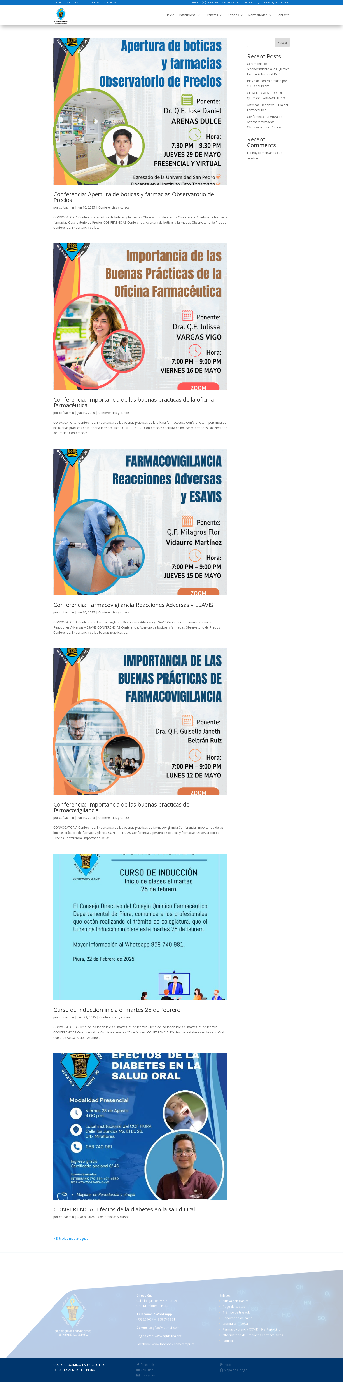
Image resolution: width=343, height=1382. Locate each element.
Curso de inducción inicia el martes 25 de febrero (116, 1010)
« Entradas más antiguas (70, 1238)
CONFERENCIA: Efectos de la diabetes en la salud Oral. (124, 1209)
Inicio (170, 15)
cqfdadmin (66, 207)
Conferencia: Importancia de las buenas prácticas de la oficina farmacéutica (133, 402)
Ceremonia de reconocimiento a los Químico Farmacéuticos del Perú (268, 69)
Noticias (233, 15)
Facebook (284, 2)
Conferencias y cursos (114, 207)
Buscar (282, 42)
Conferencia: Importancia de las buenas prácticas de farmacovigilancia (121, 807)
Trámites (211, 15)
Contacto (283, 15)
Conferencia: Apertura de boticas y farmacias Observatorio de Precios (133, 197)
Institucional (187, 15)
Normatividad (257, 15)
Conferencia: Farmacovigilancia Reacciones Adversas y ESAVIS (133, 605)
